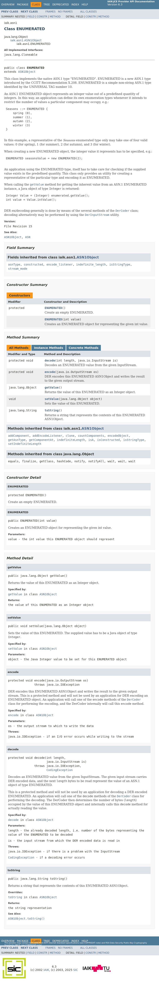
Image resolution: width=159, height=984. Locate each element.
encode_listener (59, 264)
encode (50, 372)
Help (85, 4)
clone (70, 435)
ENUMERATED (53, 308)
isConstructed (108, 440)
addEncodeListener (47, 435)
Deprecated (60, 4)
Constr (42, 16)
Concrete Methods (84, 347)
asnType (14, 264)
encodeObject (117, 435)
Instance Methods (48, 347)
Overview (7, 4)
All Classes (88, 11)
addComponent (18, 435)
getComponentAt (41, 440)
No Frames (65, 11)
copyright (89, 943)
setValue (52, 399)
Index (75, 4)
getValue (52, 387)
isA (91, 440)
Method (55, 16)
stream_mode (17, 268)
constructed (33, 264)
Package (22, 4)
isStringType (119, 264)
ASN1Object (26, 71)
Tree (46, 4)
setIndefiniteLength (24, 443)
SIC (75, 970)
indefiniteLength (71, 440)
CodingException (59, 770)
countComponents (91, 435)
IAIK (46, 970)
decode (50, 360)
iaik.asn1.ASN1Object (25, 40)
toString (52, 410)
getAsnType (16, 440)
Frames (51, 11)
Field (30, 16)
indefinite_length (91, 264)
